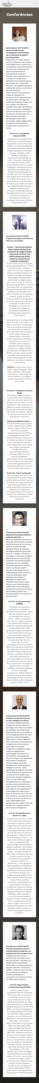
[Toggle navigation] (35, 3)
